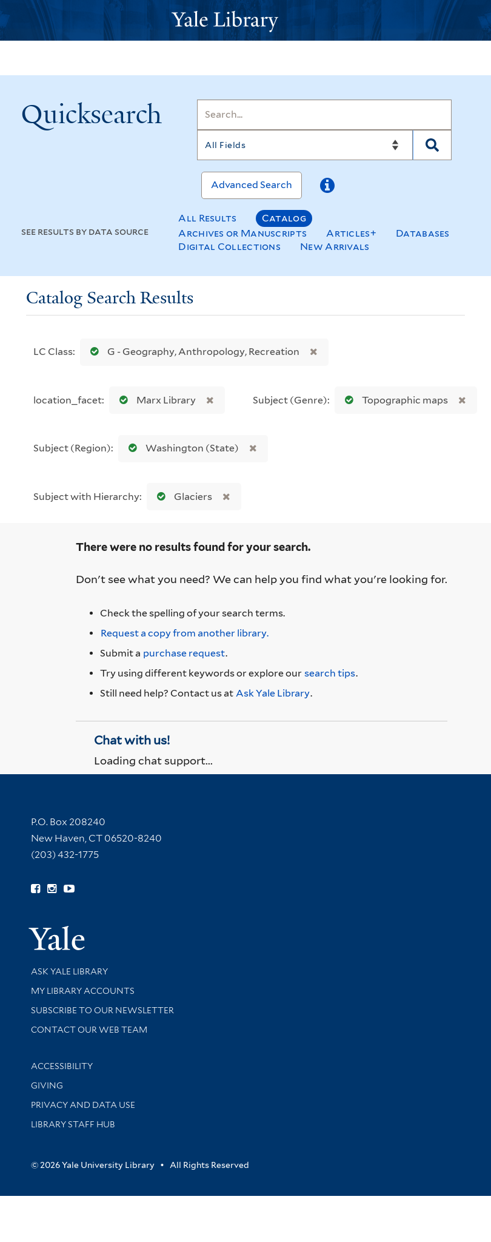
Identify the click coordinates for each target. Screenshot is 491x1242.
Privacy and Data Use (83, 1105)
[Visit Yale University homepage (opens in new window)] (56, 934)
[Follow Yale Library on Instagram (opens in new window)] (51, 888)
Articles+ (351, 233)
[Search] (324, 115)
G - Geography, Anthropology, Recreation (192, 351)
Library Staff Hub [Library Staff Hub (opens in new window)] (73, 1124)
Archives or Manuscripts (242, 233)
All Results (207, 218)
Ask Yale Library (273, 693)
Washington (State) (181, 448)
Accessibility (62, 1066)
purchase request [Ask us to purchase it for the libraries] (184, 653)
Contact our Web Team (89, 1029)
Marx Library (155, 400)
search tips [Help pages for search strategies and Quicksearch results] (329, 673)
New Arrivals (335, 246)
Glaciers (182, 496)
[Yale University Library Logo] (245, 20)
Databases (423, 233)
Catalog (284, 218)
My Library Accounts (83, 991)
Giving (47, 1085)
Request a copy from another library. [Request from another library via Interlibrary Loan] (185, 633)
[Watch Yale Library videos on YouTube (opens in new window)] (69, 888)
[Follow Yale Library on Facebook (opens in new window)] (35, 888)
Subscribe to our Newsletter (102, 1010)
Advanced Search (251, 185)
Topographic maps (394, 400)
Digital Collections (229, 246)
